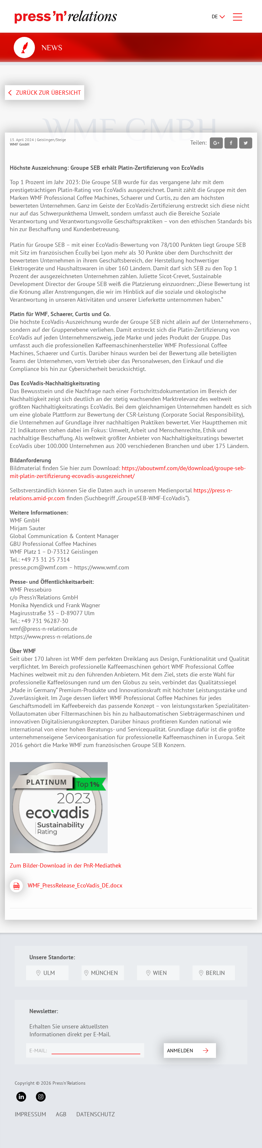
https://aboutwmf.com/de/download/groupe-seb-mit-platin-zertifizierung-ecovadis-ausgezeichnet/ (128, 472)
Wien (160, 973)
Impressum (30, 1114)
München (104, 973)
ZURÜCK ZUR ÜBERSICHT (48, 92)
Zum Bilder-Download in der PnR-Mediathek (65, 865)
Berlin (215, 973)
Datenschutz (95, 1114)
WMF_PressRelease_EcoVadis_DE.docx (75, 885)
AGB (61, 1114)
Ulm (49, 973)
